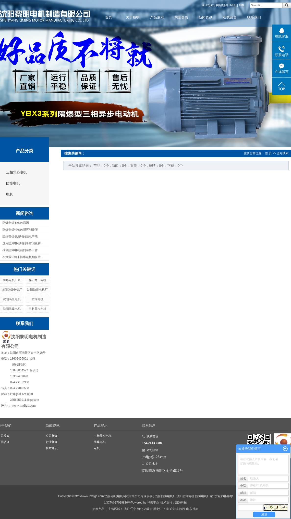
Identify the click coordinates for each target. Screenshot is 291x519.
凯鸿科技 (181, 502)
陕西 (182, 509)
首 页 (268, 153)
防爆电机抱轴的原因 (15, 222)
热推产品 (98, 509)
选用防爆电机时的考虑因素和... (22, 243)
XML (242, 5)
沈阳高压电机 (12, 299)
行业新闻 (52, 442)
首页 (108, 17)
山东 (189, 509)
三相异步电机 (16, 172)
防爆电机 (13, 183)
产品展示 (157, 17)
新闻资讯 (205, 17)
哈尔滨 (174, 509)
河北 (140, 509)
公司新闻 (52, 436)
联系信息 (149, 426)
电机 (9, 194)
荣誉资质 (181, 17)
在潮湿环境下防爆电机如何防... (22, 257)
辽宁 (133, 509)
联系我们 (254, 17)
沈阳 (127, 509)
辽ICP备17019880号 (117, 502)
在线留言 (230, 17)
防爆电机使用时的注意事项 (20, 236)
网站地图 (222, 5)
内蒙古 (148, 509)
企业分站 (208, 5)
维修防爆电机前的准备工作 (20, 250)
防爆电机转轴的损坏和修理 (20, 229)
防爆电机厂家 (12, 280)
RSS (233, 5)
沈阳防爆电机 (12, 309)
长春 (166, 509)
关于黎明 (133, 17)
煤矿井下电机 (37, 280)
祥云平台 (153, 502)
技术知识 (52, 448)
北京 (196, 509)
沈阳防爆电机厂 (11, 289)
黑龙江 (157, 509)
